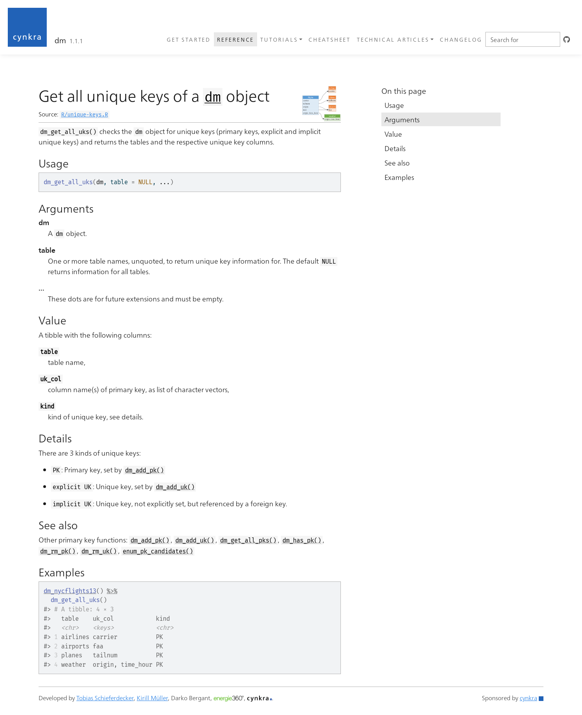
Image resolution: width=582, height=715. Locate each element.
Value (393, 134)
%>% (112, 591)
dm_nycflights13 (70, 591)
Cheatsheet (330, 39)
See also (397, 162)
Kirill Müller (152, 697)
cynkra (528, 697)
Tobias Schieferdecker (105, 697)
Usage (394, 105)
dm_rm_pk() (57, 551)
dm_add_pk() (144, 470)
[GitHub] (567, 39)
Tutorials (279, 39)
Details (395, 148)
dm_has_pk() (301, 540)
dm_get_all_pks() (248, 540)
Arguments (402, 119)
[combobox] (522, 39)
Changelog (461, 39)
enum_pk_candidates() (158, 551)
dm (60, 39)
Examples (399, 177)
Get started (189, 39)
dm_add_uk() (175, 487)
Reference (235, 39)
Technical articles (393, 39)
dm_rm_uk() (98, 551)
